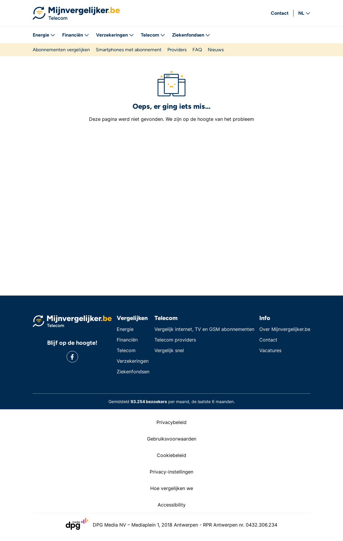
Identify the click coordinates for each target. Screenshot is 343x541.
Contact (279, 13)
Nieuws (216, 49)
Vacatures (270, 350)
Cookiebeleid (171, 455)
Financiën (75, 35)
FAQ (197, 49)
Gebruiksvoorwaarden (171, 439)
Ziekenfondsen (191, 35)
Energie (44, 35)
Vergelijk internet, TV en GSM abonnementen (204, 329)
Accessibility (172, 505)
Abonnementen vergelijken (61, 49)
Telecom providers (175, 340)
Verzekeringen (115, 35)
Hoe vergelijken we (171, 488)
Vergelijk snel (169, 350)
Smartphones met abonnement (128, 49)
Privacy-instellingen (171, 472)
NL (304, 13)
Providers (177, 49)
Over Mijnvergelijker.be (284, 329)
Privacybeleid (171, 422)
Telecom (153, 35)
